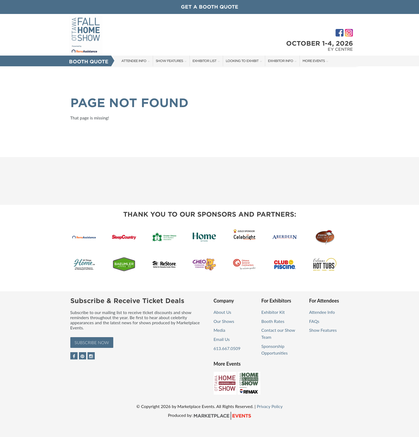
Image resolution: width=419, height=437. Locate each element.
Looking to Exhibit (242, 61)
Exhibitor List (204, 61)
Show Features (169, 61)
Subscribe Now (92, 342)
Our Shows (224, 321)
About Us (222, 312)
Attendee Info (133, 61)
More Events (314, 61)
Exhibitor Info (280, 61)
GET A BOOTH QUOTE (209, 7)
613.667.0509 (227, 348)
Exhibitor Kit (273, 312)
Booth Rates (273, 321)
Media (219, 330)
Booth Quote (88, 61)
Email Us (222, 339)
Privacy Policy (270, 406)
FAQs (314, 321)
